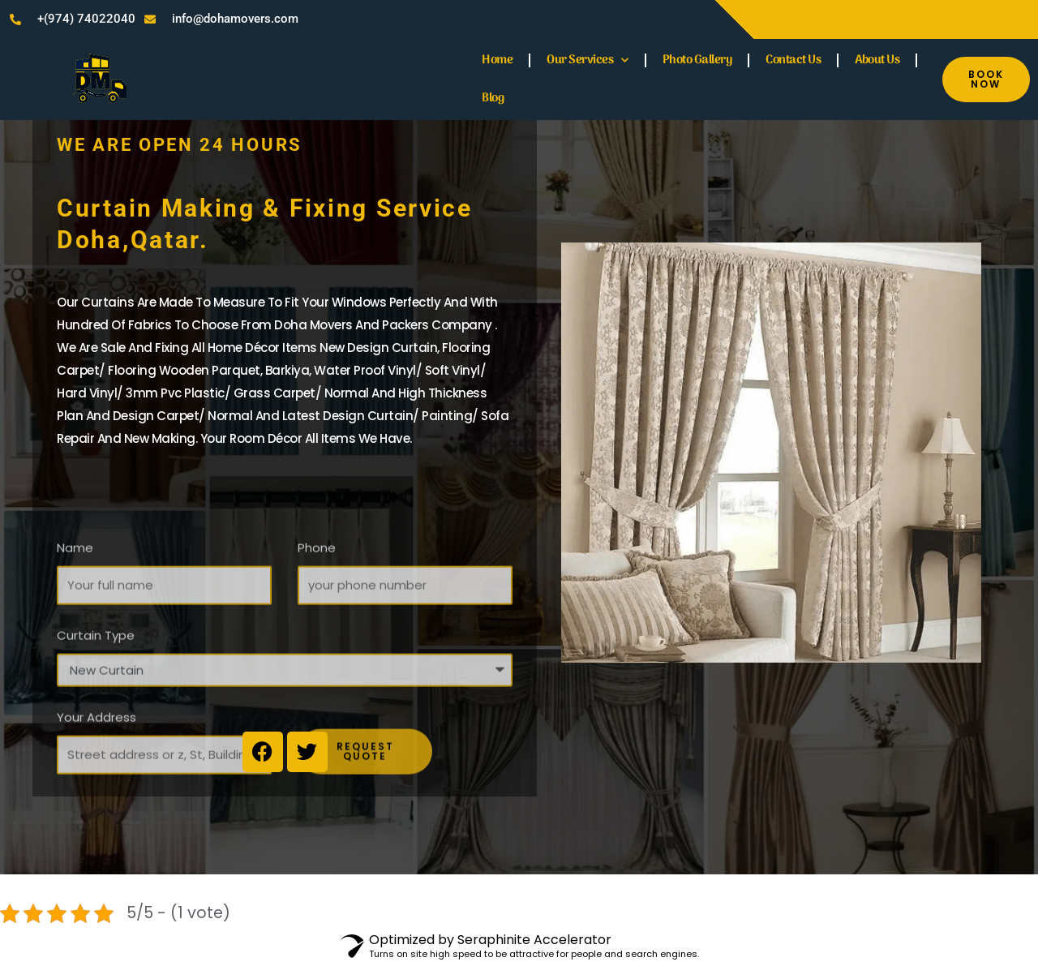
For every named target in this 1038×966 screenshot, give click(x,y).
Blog (493, 98)
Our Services (587, 60)
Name (75, 594)
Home (497, 60)
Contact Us (793, 60)
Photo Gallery (697, 60)
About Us (877, 60)
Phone (317, 594)
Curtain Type (96, 682)
